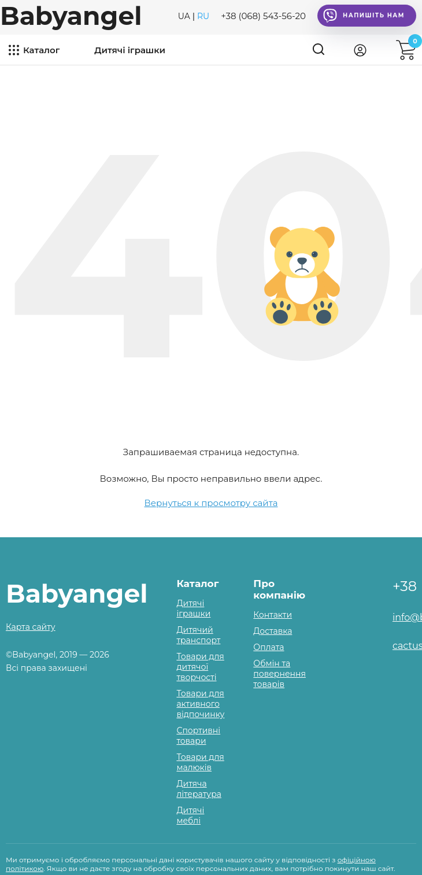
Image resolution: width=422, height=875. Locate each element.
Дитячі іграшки (129, 50)
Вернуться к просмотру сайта (211, 502)
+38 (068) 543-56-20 (263, 15)
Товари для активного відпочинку (200, 703)
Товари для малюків (200, 762)
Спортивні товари (198, 735)
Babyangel (71, 15)
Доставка (272, 631)
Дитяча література (198, 788)
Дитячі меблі (190, 815)
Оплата (268, 647)
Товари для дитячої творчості (200, 666)
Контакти (272, 615)
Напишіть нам (364, 16)
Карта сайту (30, 627)
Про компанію (279, 589)
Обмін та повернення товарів (279, 673)
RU (203, 16)
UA (184, 16)
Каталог (41, 50)
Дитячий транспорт (198, 635)
